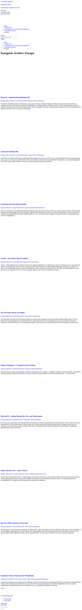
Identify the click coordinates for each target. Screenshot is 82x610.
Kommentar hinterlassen (38, 207)
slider (11, 101)
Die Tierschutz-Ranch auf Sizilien (13, 313)
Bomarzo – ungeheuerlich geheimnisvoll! (15, 97)
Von (19, 101)
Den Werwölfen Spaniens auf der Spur (14, 523)
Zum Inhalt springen (6, 1)
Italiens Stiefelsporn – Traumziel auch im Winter (18, 365)
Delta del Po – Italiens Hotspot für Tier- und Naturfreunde (21, 416)
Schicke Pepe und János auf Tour (10, 7)
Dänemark (4, 579)
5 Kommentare (39, 101)
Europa (3, 101)
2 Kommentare (39, 155)
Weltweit (8, 474)
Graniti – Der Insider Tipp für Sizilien (14, 258)
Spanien (8, 526)
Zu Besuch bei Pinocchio (9, 152)
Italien (7, 101)
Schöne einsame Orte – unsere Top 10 (14, 470)
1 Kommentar (37, 419)
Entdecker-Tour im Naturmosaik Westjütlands (17, 576)
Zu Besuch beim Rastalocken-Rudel (13, 204)
